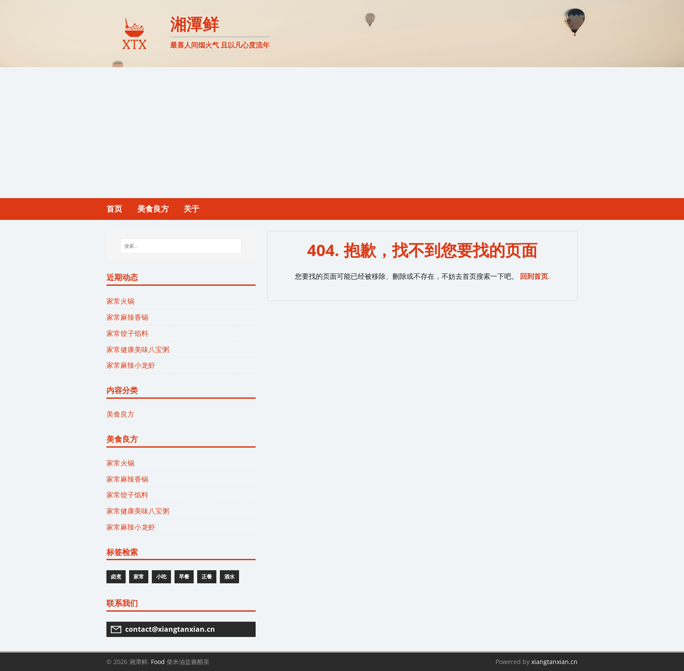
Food (158, 661)
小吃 (161, 576)
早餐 (184, 576)
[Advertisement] (342, 133)
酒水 (229, 576)
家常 (138, 576)
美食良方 (120, 414)
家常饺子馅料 (127, 333)
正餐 (207, 576)
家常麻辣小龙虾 (130, 365)
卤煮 (116, 576)
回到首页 (534, 276)
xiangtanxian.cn (554, 661)
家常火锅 (120, 301)
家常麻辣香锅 (127, 317)
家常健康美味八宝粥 (137, 349)
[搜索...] (180, 246)
